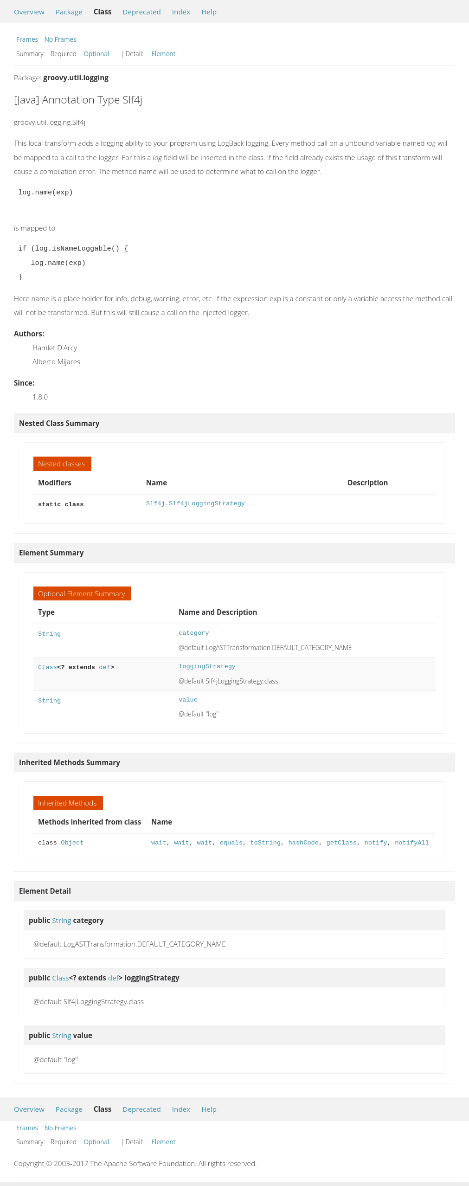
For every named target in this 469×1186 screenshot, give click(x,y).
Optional (96, 53)
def (104, 665)
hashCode (303, 842)
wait (159, 842)
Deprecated (141, 11)
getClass (341, 842)
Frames (27, 39)
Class (47, 665)
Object (72, 842)
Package (69, 11)
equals (231, 842)
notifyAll (412, 842)
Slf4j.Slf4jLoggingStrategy (195, 503)
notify (375, 842)
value (188, 699)
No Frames (61, 39)
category (194, 632)
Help (209, 11)
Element (163, 53)
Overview (29, 11)
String (49, 632)
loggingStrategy (207, 665)
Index (181, 11)
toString (265, 842)
